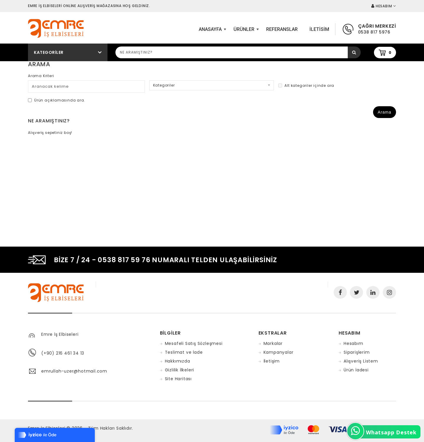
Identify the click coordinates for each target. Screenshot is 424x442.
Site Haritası (178, 379)
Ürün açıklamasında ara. (56, 100)
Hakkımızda (177, 361)
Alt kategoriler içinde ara (306, 85)
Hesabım (353, 343)
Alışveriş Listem (361, 361)
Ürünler (245, 31)
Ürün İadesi (356, 370)
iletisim (319, 29)
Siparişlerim (357, 352)
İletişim (272, 361)
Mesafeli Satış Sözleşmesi (194, 343)
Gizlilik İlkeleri (179, 370)
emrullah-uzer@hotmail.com (74, 371)
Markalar (273, 343)
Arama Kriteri (41, 75)
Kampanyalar (279, 352)
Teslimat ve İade (184, 352)
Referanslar (282, 29)
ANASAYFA (212, 31)
